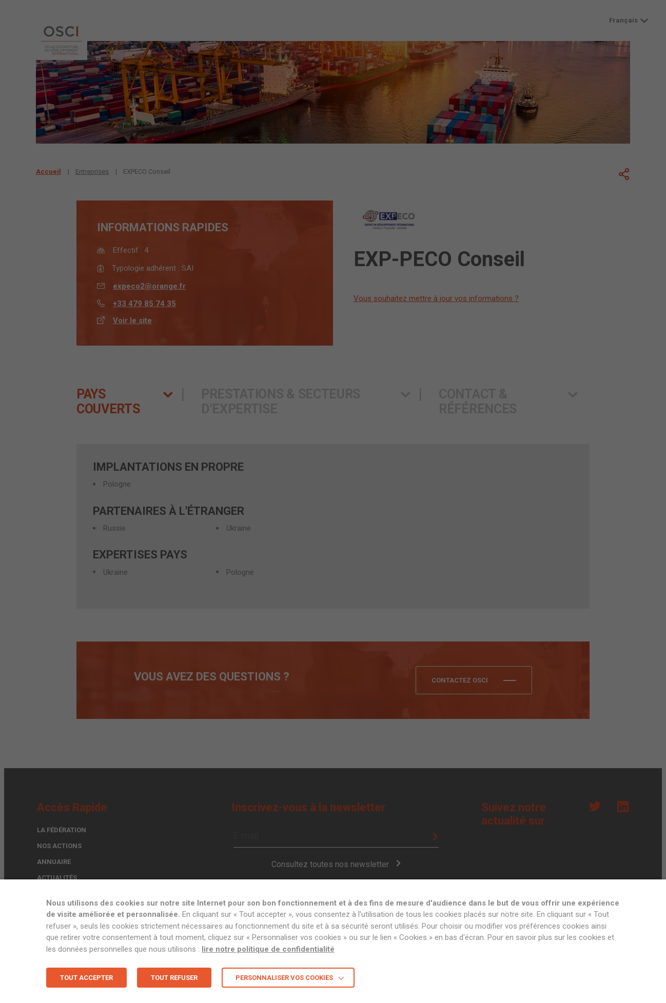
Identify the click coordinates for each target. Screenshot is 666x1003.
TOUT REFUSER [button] (174, 977)
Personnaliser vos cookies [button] (284, 977)
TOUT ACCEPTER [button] (86, 977)
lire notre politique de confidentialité (268, 949)
